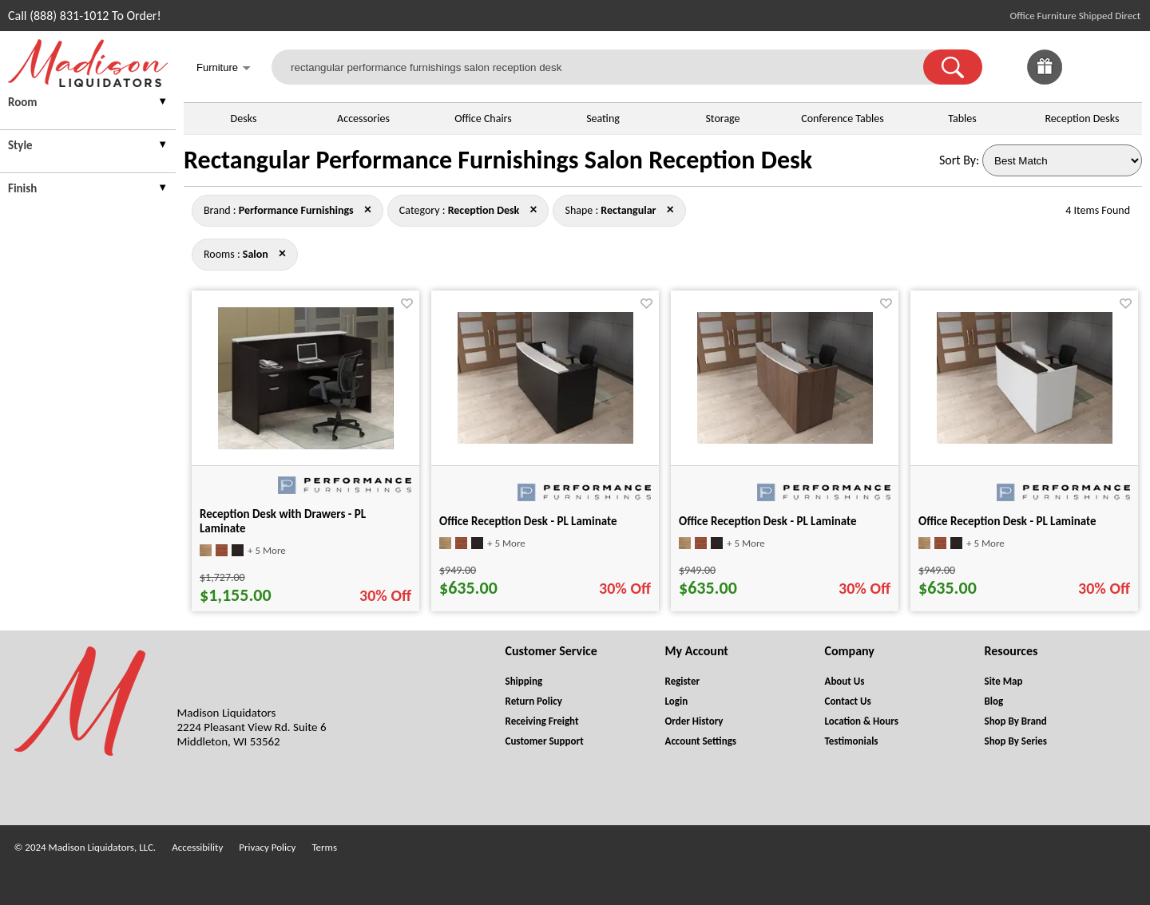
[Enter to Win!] (1044, 80)
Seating (603, 118)
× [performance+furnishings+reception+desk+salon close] (670, 209)
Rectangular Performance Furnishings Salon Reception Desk (498, 160)
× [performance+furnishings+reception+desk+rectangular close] (282, 253)
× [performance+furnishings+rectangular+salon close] (533, 209)
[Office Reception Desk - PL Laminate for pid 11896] (1024, 439)
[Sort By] (1062, 160)
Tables (962, 118)
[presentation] (88, 104)
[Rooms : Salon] (255, 254)
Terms (324, 847)
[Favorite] (407, 303)
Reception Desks (1082, 118)
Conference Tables (842, 118)
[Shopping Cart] (1124, 67)
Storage (722, 118)
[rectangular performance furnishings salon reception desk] (607, 67)
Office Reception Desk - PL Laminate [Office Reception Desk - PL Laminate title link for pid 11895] (768, 521)
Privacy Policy (267, 847)
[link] (1124, 67)
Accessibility (197, 847)
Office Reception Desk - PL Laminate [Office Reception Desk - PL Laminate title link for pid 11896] (1007, 521)
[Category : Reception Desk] (484, 210)
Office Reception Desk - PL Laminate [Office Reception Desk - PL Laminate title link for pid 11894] (528, 521)
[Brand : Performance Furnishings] (296, 210)
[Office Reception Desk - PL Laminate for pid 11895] (785, 439)
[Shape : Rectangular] (628, 210)
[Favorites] (1084, 80)
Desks (244, 118)
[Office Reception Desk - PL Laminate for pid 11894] (545, 439)
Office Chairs (482, 118)
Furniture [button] (223, 69)
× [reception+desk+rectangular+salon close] (367, 209)
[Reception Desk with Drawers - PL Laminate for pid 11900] (306, 444)
